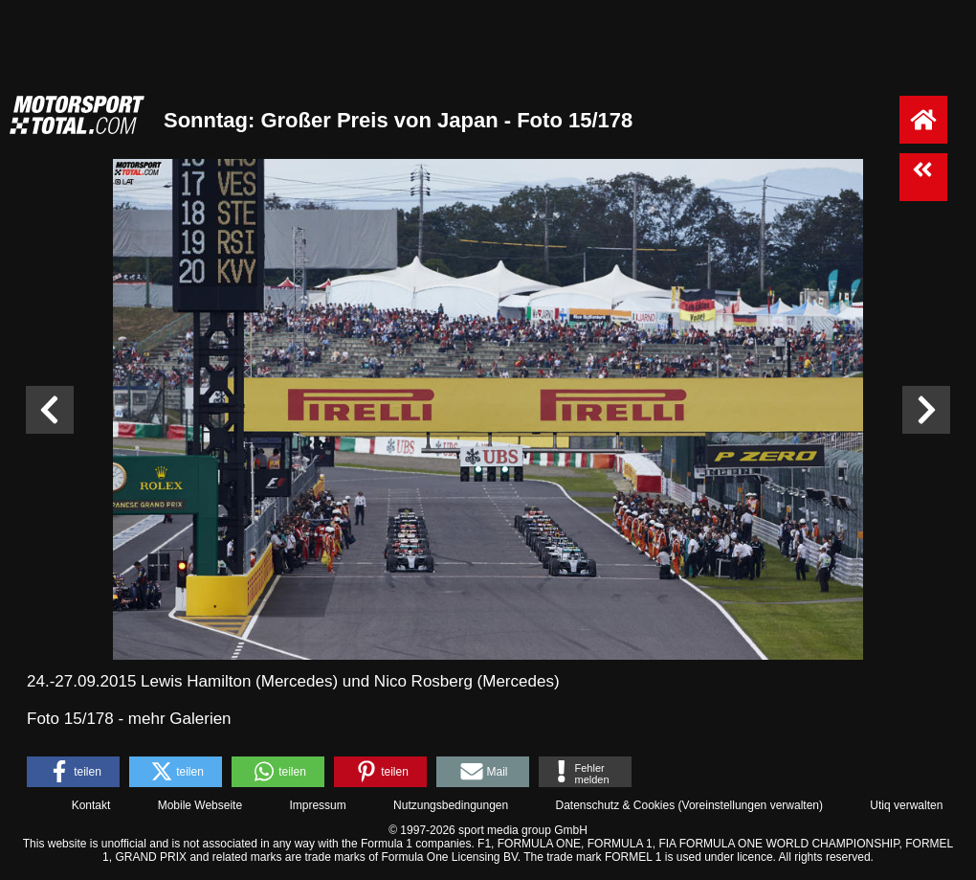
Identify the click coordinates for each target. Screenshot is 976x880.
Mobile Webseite (200, 805)
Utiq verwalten (906, 805)
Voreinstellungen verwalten (750, 805)
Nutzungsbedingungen (450, 805)
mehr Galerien (180, 719)
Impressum (317, 805)
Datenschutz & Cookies (615, 805)
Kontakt (91, 805)
